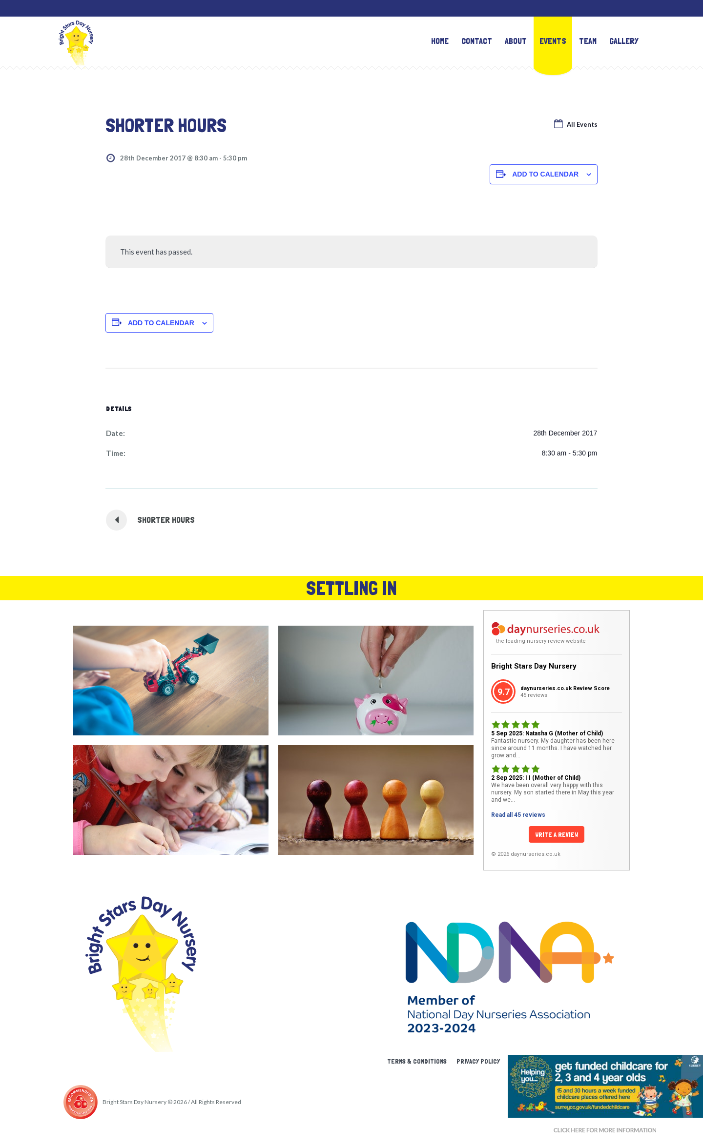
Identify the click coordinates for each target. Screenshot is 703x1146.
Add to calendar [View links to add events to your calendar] (545, 174)
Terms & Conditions (417, 1061)
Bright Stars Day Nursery (534, 666)
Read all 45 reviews (518, 814)
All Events (581, 124)
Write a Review (556, 834)
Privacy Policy (478, 1061)
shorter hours (166, 519)
